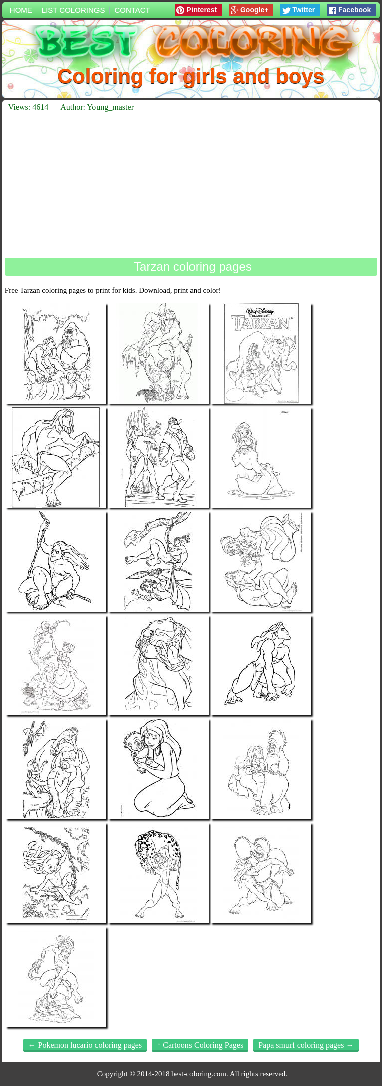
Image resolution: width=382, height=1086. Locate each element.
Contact (132, 10)
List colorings (73, 10)
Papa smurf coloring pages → (306, 1045)
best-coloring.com (198, 1074)
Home (21, 10)
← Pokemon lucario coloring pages (85, 1045)
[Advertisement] (191, 184)
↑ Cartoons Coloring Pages (200, 1045)
